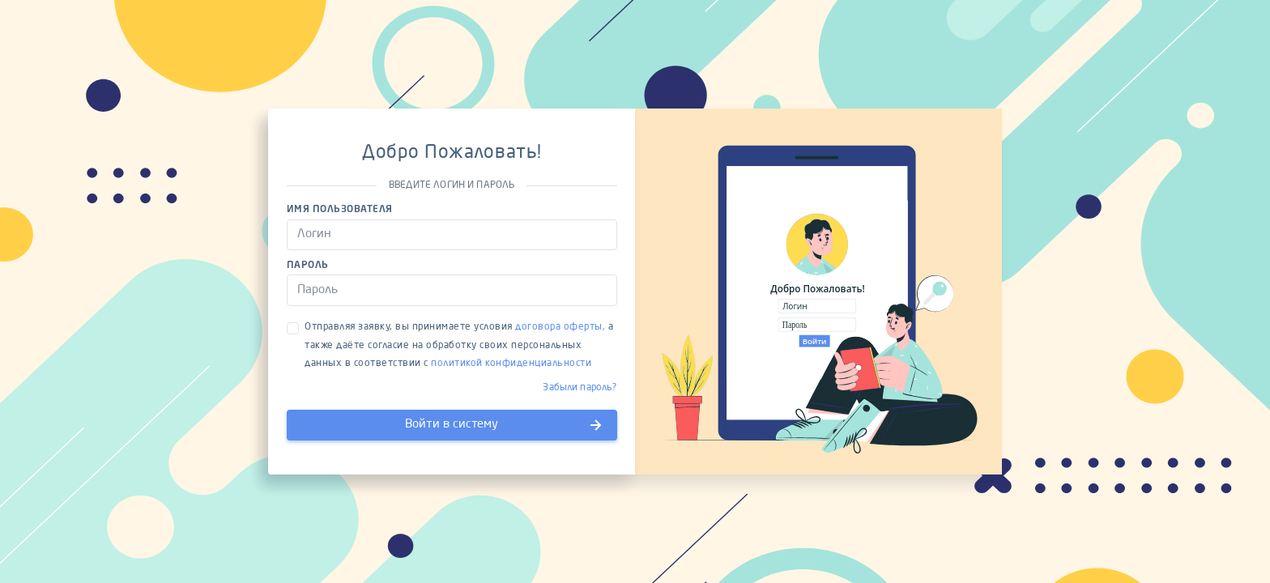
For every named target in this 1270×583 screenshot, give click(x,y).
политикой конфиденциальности (511, 363)
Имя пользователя (340, 210)
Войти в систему (504, 425)
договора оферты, (560, 327)
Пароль (308, 265)
